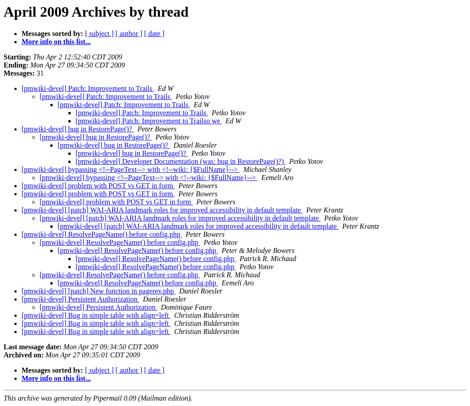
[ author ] (129, 33)
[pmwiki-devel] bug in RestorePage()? (78, 129)
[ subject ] (99, 33)
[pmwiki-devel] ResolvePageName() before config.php (102, 234)
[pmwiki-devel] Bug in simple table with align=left (96, 315)
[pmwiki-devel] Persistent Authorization (80, 299)
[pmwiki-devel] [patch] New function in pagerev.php (98, 291)
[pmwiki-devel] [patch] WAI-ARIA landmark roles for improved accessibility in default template (162, 210)
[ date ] (154, 33)
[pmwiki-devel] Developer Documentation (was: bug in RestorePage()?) (181, 161)
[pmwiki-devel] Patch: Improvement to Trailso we (149, 121)
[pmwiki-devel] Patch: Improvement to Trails (88, 88)
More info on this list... (56, 41)
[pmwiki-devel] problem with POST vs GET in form (98, 185)
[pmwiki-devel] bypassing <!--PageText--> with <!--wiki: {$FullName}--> (131, 169)
